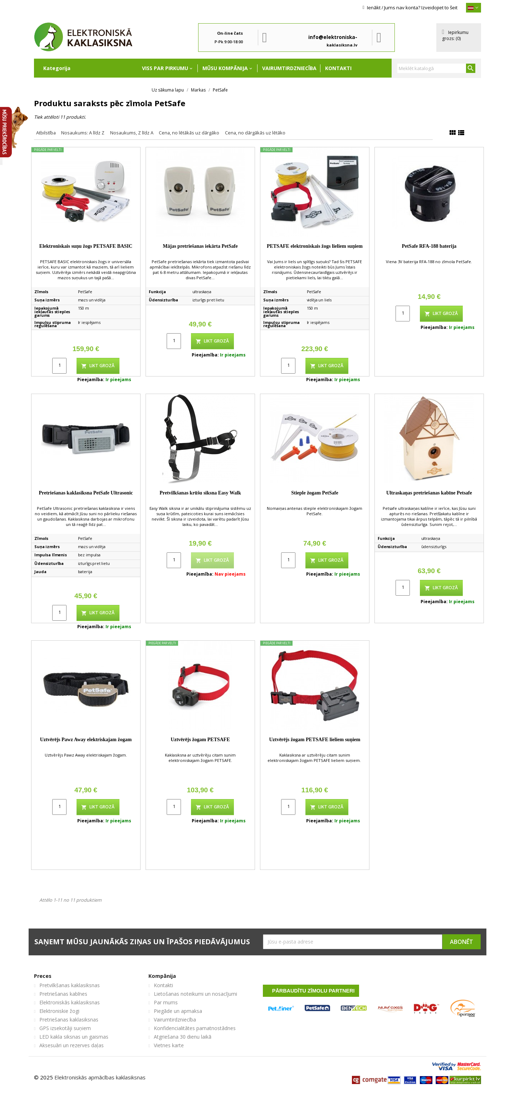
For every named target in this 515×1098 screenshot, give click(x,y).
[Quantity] (59, 366)
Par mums (166, 1002)
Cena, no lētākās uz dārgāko (189, 132)
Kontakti (338, 68)
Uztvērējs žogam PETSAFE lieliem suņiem (314, 739)
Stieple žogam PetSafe (314, 493)
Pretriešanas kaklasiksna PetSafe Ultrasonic (86, 493)
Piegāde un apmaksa (178, 1011)
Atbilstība (46, 132)
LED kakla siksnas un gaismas (73, 1036)
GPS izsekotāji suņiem (65, 1028)
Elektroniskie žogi (59, 1011)
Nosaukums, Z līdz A (131, 132)
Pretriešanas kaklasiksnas (68, 1019)
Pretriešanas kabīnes (63, 993)
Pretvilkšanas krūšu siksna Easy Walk (200, 493)
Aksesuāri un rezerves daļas (71, 1045)
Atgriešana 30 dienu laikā (182, 1036)
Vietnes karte (169, 1045)
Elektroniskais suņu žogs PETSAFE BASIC (85, 246)
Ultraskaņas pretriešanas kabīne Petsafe (429, 493)
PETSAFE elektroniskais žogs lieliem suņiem (315, 246)
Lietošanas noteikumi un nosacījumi (195, 993)
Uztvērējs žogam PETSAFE (200, 739)
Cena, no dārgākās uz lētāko (255, 132)
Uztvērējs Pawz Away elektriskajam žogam (86, 739)
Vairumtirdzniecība (289, 68)
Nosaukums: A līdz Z (82, 132)
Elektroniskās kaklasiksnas (69, 1002)
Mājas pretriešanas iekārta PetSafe (200, 246)
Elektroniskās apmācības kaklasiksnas (100, 1077)
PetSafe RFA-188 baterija (429, 246)
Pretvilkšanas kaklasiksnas (69, 985)
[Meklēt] (436, 68)
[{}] (473, 8)
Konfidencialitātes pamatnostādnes (195, 1028)
